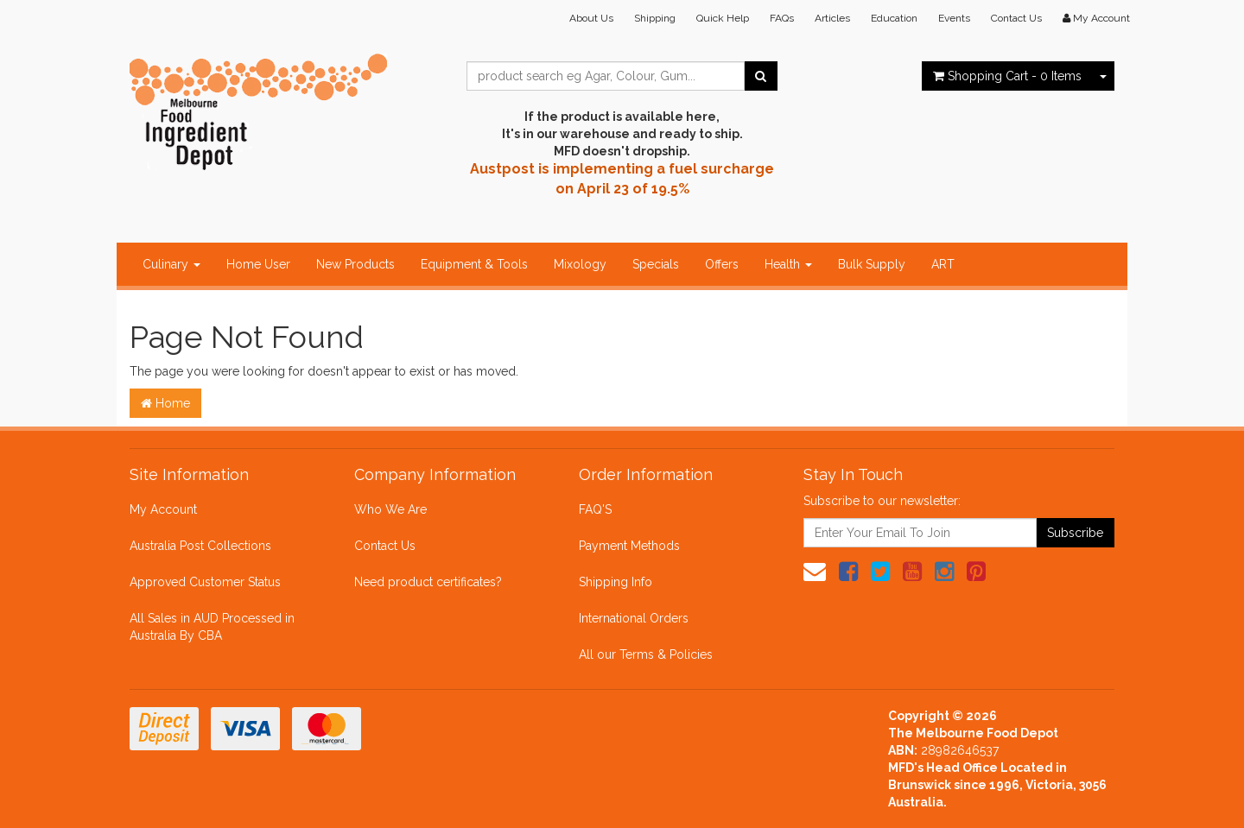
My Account (163, 509)
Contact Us (1016, 18)
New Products (355, 264)
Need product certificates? (428, 582)
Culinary (171, 264)
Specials (655, 264)
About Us (591, 18)
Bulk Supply (871, 264)
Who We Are (390, 509)
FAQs (782, 18)
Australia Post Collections (200, 546)
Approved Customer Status (205, 582)
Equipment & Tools (474, 264)
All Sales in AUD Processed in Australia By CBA (212, 626)
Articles (832, 18)
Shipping (655, 18)
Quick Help (722, 18)
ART (943, 264)
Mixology (580, 264)
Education (894, 18)
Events (954, 18)
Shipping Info (615, 582)
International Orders (634, 618)
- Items (1007, 76)
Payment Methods (629, 546)
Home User (258, 264)
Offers (722, 264)
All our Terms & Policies (646, 654)
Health (788, 264)
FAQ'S (595, 509)
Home (165, 403)
